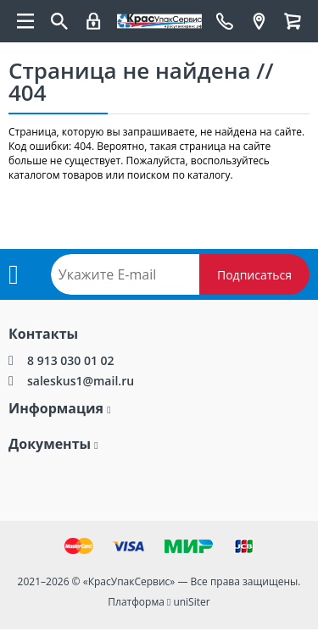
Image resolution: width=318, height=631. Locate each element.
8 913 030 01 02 (70, 360)
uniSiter (191, 602)
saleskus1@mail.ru (80, 381)
